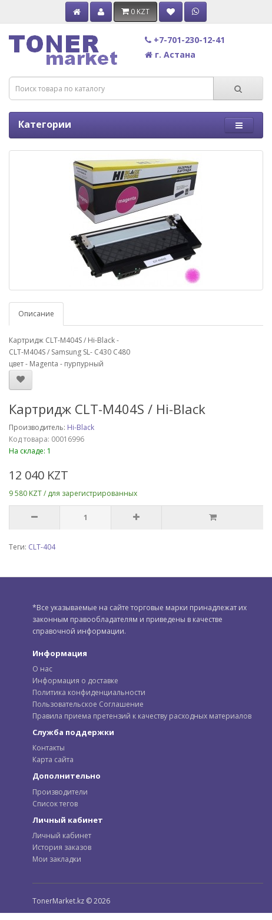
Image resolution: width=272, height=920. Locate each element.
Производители (60, 792)
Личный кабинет (61, 835)
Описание (36, 314)
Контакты (48, 748)
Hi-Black (80, 427)
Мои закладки (56, 859)
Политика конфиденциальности (88, 692)
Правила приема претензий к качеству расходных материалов (141, 716)
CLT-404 (41, 547)
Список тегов (55, 804)
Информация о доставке (75, 681)
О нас (42, 669)
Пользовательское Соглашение (88, 704)
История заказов (61, 847)
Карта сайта (53, 759)
